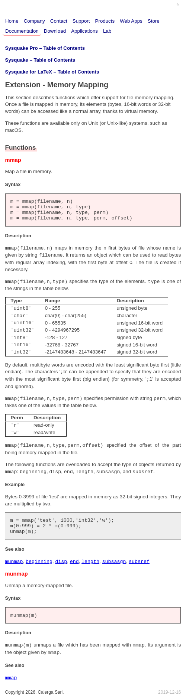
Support (81, 21)
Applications (84, 31)
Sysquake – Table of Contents (40, 60)
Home (12, 21)
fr (178, 5)
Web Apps (131, 21)
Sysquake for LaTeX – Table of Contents (52, 72)
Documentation (22, 31)
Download (55, 31)
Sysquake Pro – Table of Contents (45, 48)
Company (34, 21)
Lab (107, 31)
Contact (58, 21)
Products (105, 21)
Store (154, 21)
